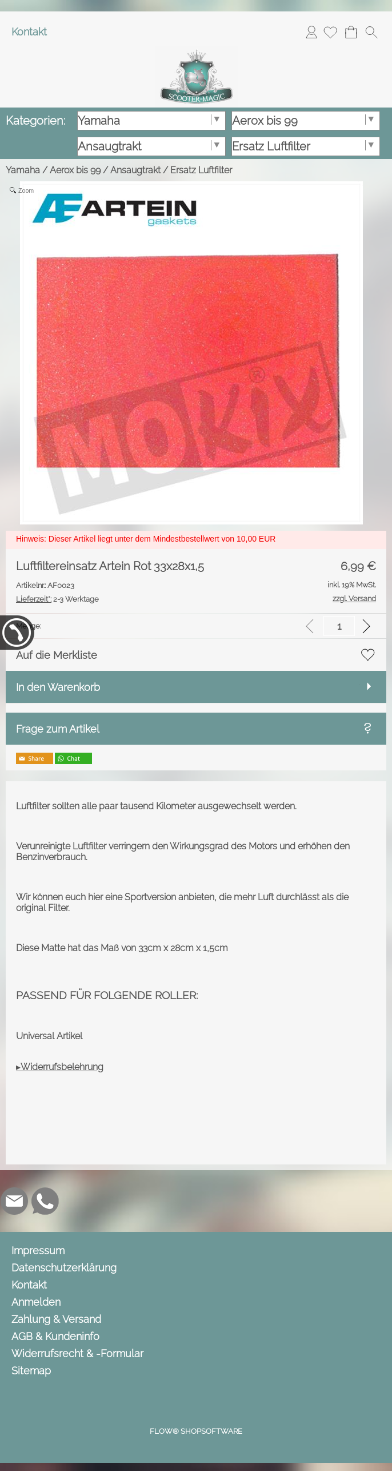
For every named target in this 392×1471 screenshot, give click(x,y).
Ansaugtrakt (135, 170)
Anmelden (311, 32)
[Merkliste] (330, 32)
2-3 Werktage (57, 599)
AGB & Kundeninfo (55, 1336)
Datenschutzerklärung (64, 1268)
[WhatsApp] (45, 1201)
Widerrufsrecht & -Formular (77, 1353)
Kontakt (29, 32)
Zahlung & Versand (56, 1319)
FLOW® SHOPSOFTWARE (196, 1431)
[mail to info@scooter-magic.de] (14, 1201)
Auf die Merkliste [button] (56, 655)
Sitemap (31, 1371)
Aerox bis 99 (75, 170)
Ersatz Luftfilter (201, 170)
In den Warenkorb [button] (58, 687)
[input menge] (339, 626)
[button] (371, 32)
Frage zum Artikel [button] (57, 729)
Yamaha (23, 170)
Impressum (38, 1251)
